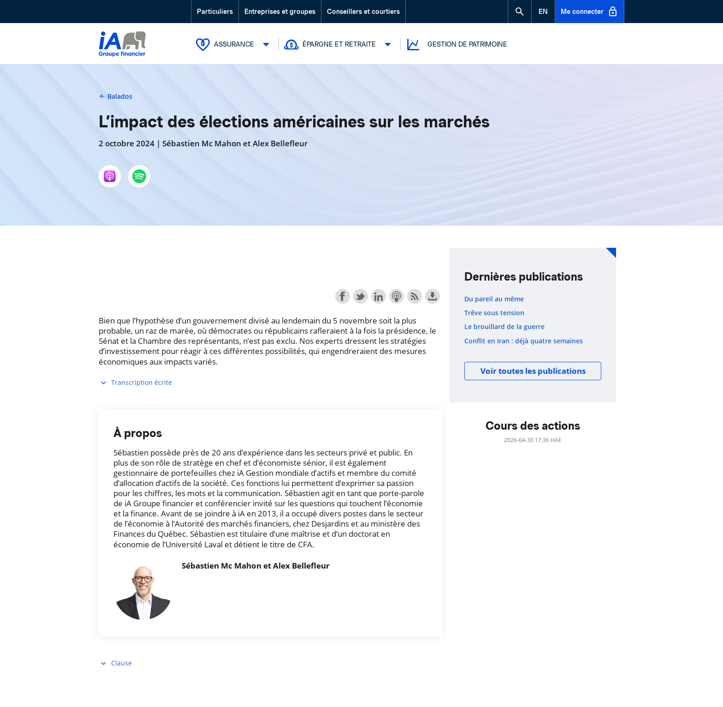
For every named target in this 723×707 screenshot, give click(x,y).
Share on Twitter (360, 296)
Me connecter (589, 11)
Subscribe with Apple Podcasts (396, 296)
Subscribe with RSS (414, 296)
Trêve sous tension (494, 313)
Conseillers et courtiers (363, 11)
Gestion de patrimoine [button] (456, 44)
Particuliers (215, 11)
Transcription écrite (135, 383)
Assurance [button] (234, 44)
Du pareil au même (494, 299)
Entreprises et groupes (279, 11)
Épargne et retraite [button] (340, 44)
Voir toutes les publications (533, 370)
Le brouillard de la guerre (504, 327)
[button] (519, 11)
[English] (543, 11)
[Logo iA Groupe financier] (122, 45)
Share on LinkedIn (378, 296)
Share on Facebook (342, 296)
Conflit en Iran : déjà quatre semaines (523, 341)
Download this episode (432, 296)
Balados (115, 96)
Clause (115, 663)
